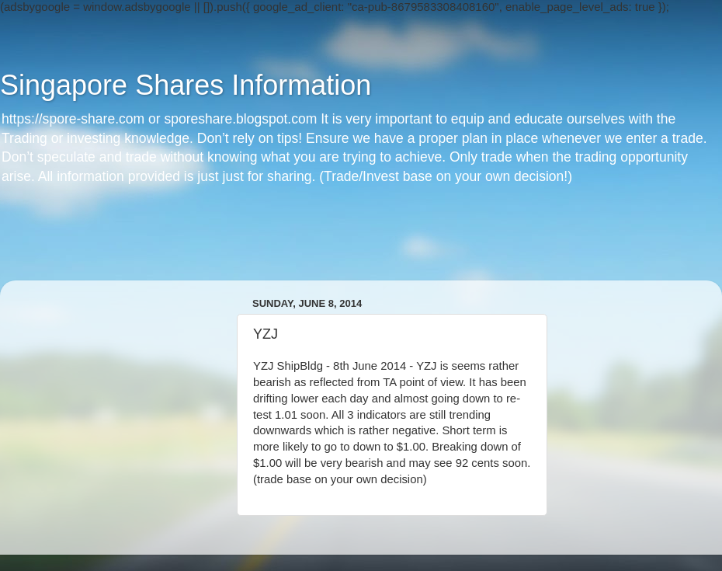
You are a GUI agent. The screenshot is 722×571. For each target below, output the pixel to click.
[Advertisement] (361, 245)
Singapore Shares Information (185, 85)
